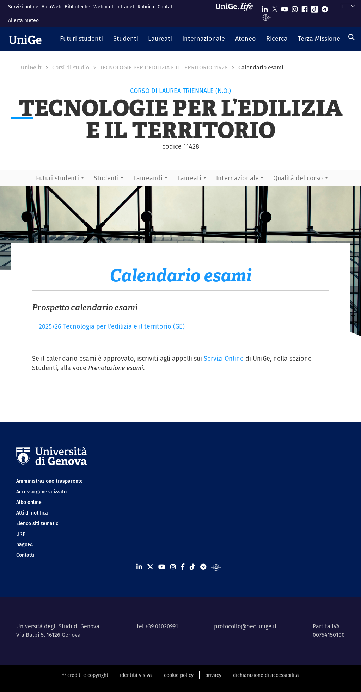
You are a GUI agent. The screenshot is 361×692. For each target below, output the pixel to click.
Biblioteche (77, 6)
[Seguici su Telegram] (325, 8)
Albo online (29, 502)
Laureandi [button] (148, 178)
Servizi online (23, 6)
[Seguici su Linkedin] (265, 8)
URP (20, 533)
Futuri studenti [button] (57, 178)
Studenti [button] (106, 178)
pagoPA (24, 544)
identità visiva (136, 675)
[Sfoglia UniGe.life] (236, 13)
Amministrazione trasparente (49, 481)
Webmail (103, 6)
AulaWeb (51, 6)
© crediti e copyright (85, 675)
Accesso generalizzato (41, 491)
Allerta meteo (23, 20)
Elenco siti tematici (38, 523)
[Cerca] (351, 37)
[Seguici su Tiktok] (314, 8)
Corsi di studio (70, 67)
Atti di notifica (32, 512)
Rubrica (145, 6)
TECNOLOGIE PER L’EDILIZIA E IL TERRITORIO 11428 (164, 67)
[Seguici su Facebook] (304, 8)
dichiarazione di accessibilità (266, 675)
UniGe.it (31, 67)
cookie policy (179, 675)
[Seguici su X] (275, 8)
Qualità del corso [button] (298, 178)
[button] (81, 39)
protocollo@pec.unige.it (245, 626)
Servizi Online (224, 358)
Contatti (167, 6)
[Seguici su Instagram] (295, 8)
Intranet (125, 6)
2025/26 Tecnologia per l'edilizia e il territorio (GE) (112, 326)
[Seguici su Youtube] (284, 8)
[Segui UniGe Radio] (266, 17)
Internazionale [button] (237, 178)
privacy (213, 675)
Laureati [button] (189, 178)
